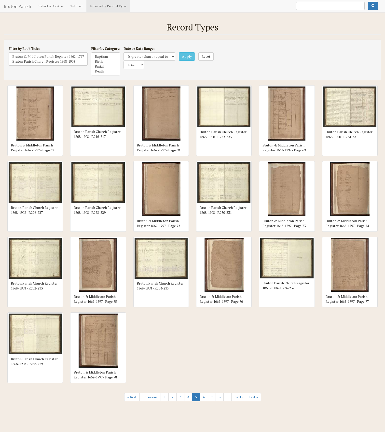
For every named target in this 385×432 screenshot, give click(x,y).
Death (105, 71)
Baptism (105, 56)
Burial (105, 66)
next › (238, 397)
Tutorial (76, 6)
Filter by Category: (105, 48)
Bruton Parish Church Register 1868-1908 (48, 61)
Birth (105, 61)
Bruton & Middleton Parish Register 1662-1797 (48, 56)
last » (253, 397)
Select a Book (51, 6)
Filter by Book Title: (24, 48)
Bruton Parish (17, 6)
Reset (206, 56)
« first (132, 397)
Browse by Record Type (108, 6)
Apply (187, 56)
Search (373, 6)
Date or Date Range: (139, 48)
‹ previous (150, 397)
